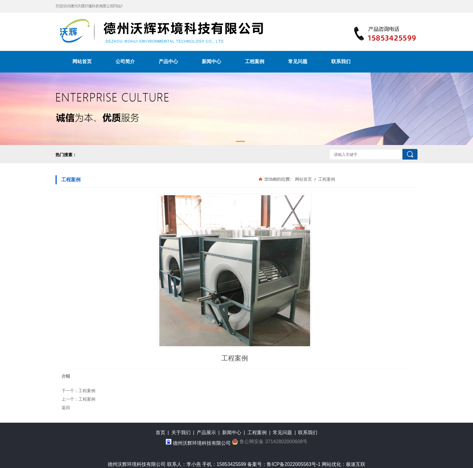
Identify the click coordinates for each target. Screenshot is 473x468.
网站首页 (82, 61)
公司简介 (125, 61)
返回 (66, 407)
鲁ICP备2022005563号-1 (293, 464)
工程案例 (254, 61)
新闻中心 (211, 61)
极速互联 (355, 464)
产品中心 (168, 61)
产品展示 (206, 432)
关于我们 (181, 432)
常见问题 (297, 61)
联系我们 (341, 61)
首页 (160, 432)
